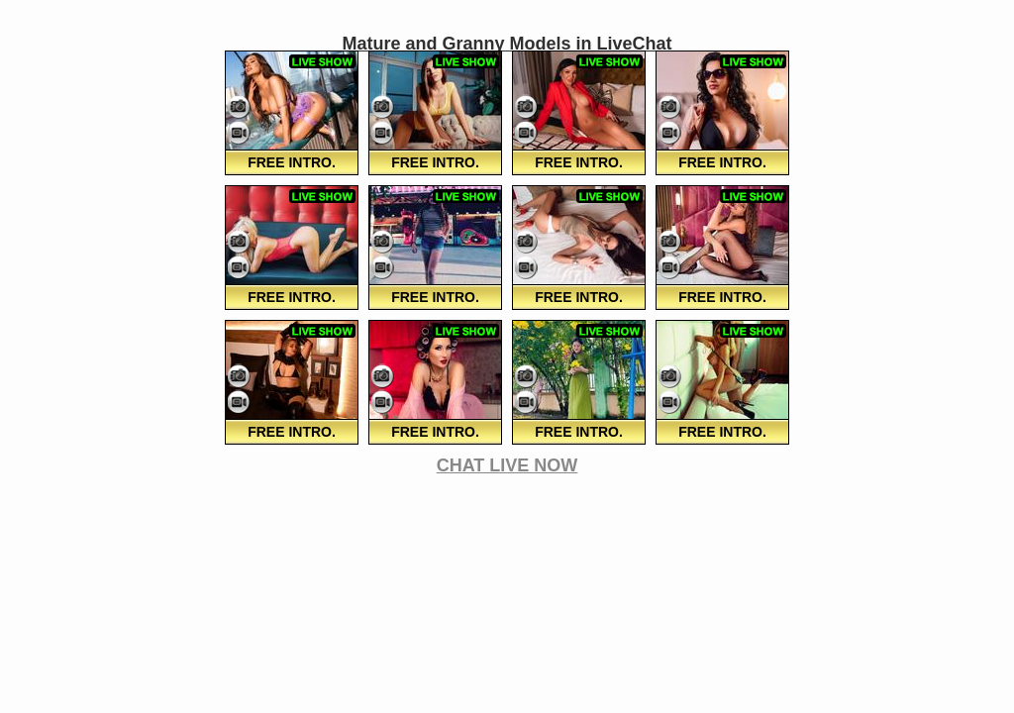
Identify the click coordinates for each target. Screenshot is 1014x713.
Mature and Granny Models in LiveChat (506, 43)
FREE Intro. (292, 162)
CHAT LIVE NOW (507, 465)
